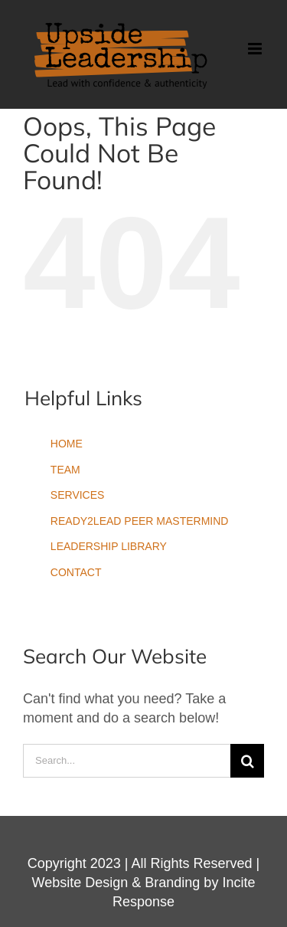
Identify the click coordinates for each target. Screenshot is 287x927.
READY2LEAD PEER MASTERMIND (140, 521)
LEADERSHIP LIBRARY (109, 546)
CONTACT (76, 572)
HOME (67, 443)
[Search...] (126, 761)
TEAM (65, 470)
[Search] (247, 761)
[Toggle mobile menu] (256, 49)
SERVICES (78, 495)
